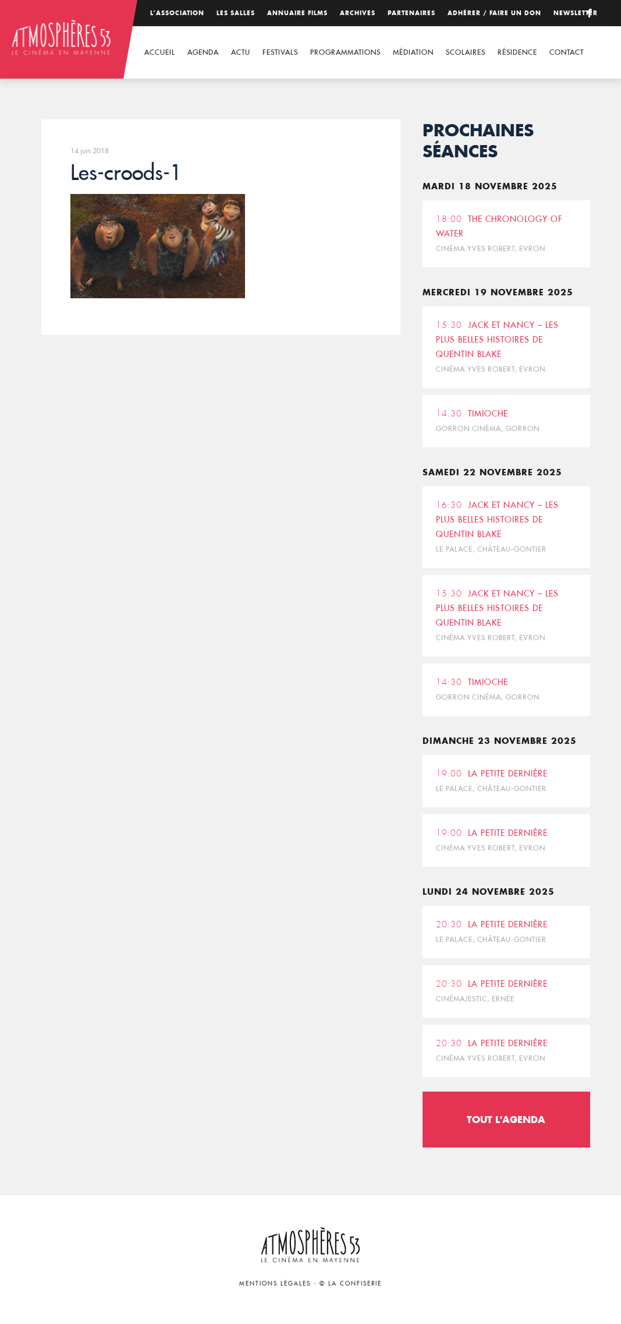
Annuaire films (297, 13)
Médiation (413, 52)
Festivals (280, 52)
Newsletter (575, 13)
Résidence (517, 52)
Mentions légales (275, 1283)
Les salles (236, 13)
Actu (240, 52)
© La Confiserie (351, 1283)
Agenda (203, 52)
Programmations (345, 52)
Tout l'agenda (506, 1119)
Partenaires (411, 13)
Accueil (159, 52)
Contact (566, 52)
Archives (357, 13)
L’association (177, 13)
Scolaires (465, 52)
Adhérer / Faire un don (494, 13)
